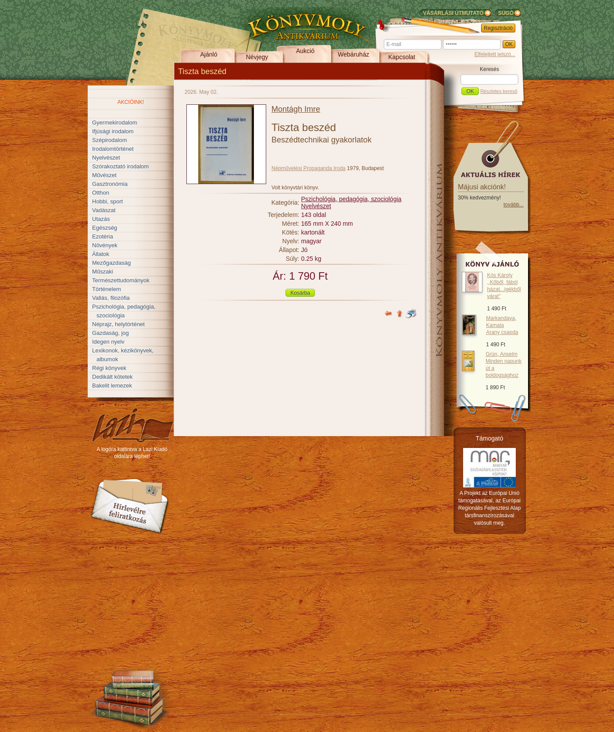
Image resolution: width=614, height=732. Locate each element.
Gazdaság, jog (110, 333)
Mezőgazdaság (111, 262)
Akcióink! (131, 102)
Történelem (106, 289)
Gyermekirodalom (114, 122)
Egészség (104, 227)
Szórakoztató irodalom (120, 166)
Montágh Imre (295, 109)
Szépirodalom (109, 140)
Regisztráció (498, 28)
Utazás (101, 219)
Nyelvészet (106, 157)
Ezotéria (102, 236)
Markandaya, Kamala (502, 325)
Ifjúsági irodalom (113, 131)
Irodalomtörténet (113, 149)
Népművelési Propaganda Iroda (308, 168)
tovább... (513, 205)
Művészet (104, 175)
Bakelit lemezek (112, 385)
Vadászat (103, 210)
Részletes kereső (498, 91)
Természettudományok (121, 280)
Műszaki (102, 271)
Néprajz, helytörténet (118, 324)
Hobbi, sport (107, 201)
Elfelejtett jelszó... (495, 54)
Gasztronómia (110, 184)
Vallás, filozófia (111, 298)
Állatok (100, 254)
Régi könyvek (109, 368)
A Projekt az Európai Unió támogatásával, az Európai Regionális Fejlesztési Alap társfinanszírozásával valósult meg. (489, 508)
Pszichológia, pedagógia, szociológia (351, 199)
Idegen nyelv (108, 341)
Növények (105, 245)
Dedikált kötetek (112, 376)
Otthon (100, 192)
